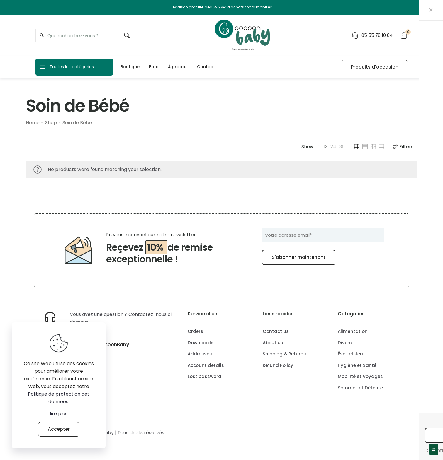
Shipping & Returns (284, 354)
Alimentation (353, 331)
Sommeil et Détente (360, 388)
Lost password (204, 376)
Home (33, 122)
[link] (319, 147)
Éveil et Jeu (350, 354)
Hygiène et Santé (357, 365)
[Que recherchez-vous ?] (77, 35)
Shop (51, 122)
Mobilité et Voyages (360, 376)
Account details (206, 365)
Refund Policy (278, 365)
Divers (345, 343)
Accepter (59, 429)
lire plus (58, 413)
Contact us (276, 331)
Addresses (200, 354)
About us (273, 343)
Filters (402, 146)
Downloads (200, 343)
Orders (195, 331)
